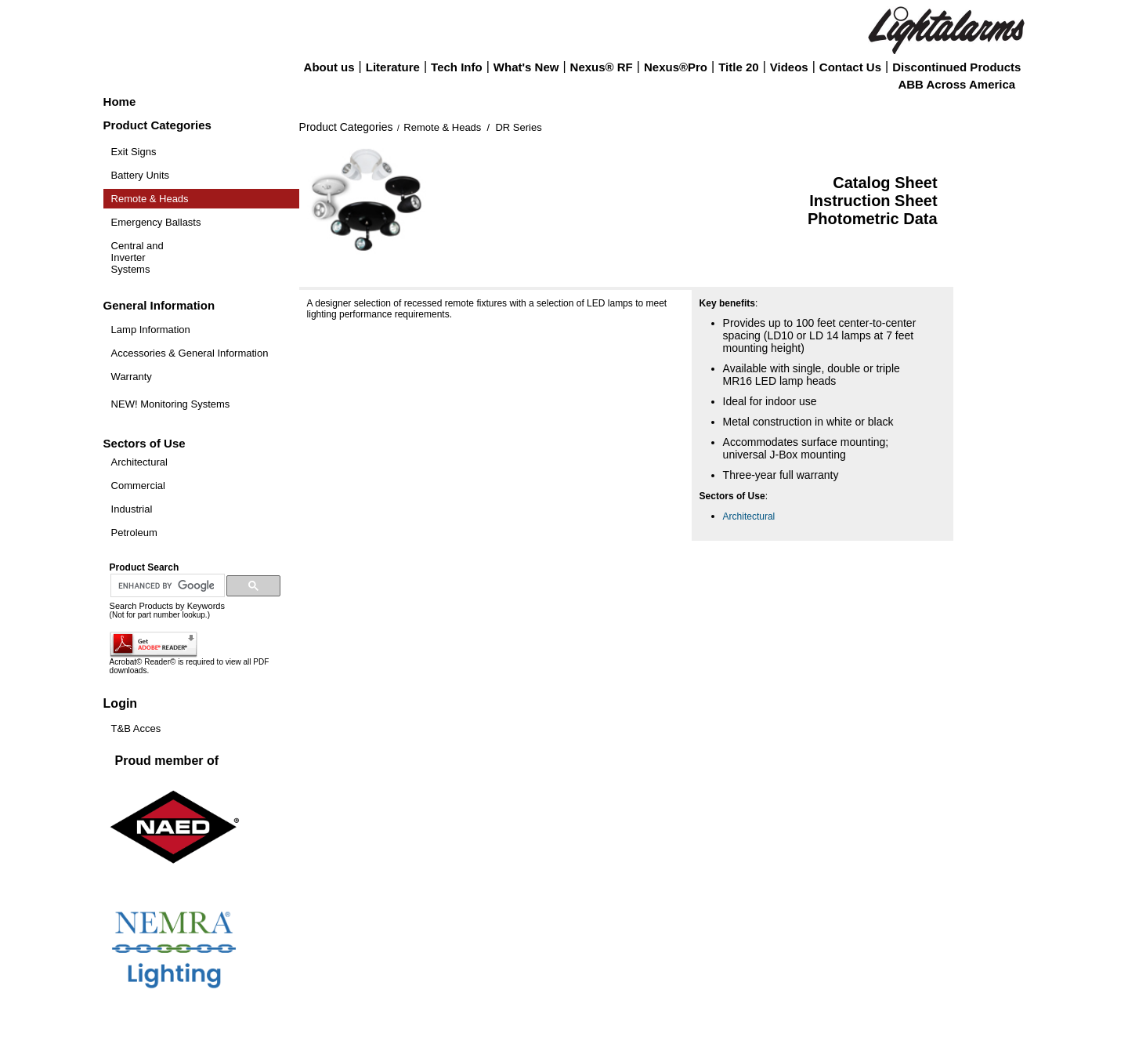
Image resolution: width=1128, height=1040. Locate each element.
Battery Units (140, 175)
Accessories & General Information (190, 353)
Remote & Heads (150, 199)
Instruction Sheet (873, 200)
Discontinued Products (956, 67)
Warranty (131, 376)
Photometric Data (873, 218)
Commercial (138, 485)
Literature (393, 67)
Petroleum (134, 532)
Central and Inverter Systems (137, 257)
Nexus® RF (601, 67)
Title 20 (738, 67)
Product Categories (346, 127)
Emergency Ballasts (156, 222)
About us (329, 67)
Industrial (132, 509)
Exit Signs (134, 152)
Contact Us (850, 67)
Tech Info (457, 67)
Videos (789, 67)
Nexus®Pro (675, 67)
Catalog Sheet (885, 182)
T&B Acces (136, 728)
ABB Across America (956, 84)
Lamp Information (150, 329)
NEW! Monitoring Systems (170, 404)
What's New (526, 67)
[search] (166, 586)
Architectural (139, 462)
